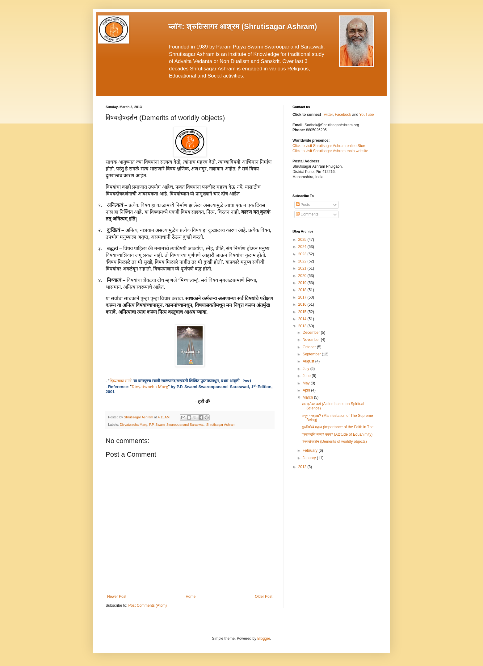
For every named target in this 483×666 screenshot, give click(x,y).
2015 (303, 312)
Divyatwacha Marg (133, 424)
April (307, 390)
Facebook (343, 114)
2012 (303, 467)
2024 (303, 247)
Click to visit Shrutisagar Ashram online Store (329, 146)
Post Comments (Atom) (147, 605)
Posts (303, 205)
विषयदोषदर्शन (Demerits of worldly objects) (334, 441)
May (307, 383)
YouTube (366, 114)
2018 (303, 290)
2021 (303, 268)
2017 (303, 297)
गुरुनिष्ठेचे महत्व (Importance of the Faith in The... (339, 427)
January (310, 458)
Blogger (263, 638)
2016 (303, 304)
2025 (303, 239)
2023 (303, 254)
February (310, 450)
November (312, 339)
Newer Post (116, 596)
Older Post (263, 596)
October (310, 347)
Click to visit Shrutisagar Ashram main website (330, 151)
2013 (303, 326)
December (312, 332)
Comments (307, 214)
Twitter (327, 114)
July (306, 369)
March (308, 397)
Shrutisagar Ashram (221, 424)
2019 (303, 283)
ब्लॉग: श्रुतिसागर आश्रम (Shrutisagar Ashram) (242, 26)
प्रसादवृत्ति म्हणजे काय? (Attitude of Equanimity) (337, 434)
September (312, 354)
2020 (303, 276)
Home (190, 596)
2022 (303, 261)
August (309, 361)
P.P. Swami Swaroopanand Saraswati (176, 424)
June (307, 376)
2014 (303, 319)
